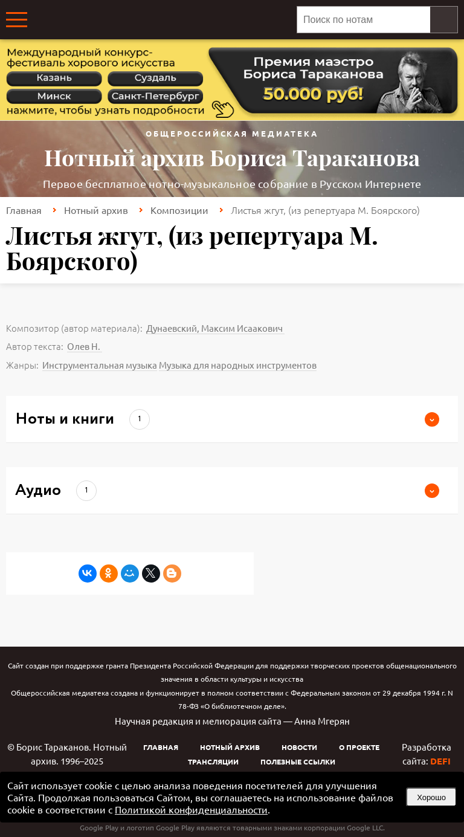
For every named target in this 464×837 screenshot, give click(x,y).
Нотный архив (96, 210)
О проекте (359, 747)
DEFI (440, 761)
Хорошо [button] (431, 797)
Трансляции (213, 761)
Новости (299, 747)
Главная (24, 210)
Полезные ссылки (297, 761)
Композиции (179, 210)
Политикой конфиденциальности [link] (191, 809)
